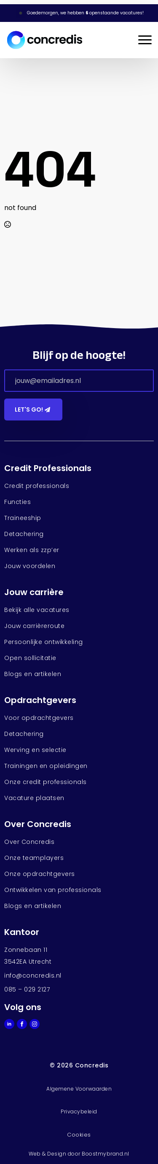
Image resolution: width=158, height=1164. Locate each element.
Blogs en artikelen (32, 674)
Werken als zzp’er (31, 550)
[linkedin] (9, 1024)
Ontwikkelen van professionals (53, 890)
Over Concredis (29, 842)
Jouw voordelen (29, 566)
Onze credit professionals (45, 782)
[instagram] (34, 1024)
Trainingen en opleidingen (46, 766)
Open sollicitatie (30, 658)
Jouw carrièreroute (34, 626)
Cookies (79, 1135)
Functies (17, 502)
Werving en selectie (35, 750)
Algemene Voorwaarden (79, 1088)
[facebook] (22, 1024)
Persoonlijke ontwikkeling (43, 642)
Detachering (24, 534)
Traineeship (22, 518)
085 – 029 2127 (27, 989)
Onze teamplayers (34, 858)
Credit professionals (36, 486)
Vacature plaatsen (34, 798)
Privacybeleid (79, 1111)
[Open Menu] (145, 40)
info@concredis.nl (33, 975)
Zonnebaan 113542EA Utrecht (27, 956)
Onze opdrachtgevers (39, 874)
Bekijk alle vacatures (37, 610)
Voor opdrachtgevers (39, 718)
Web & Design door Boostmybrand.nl (79, 1153)
